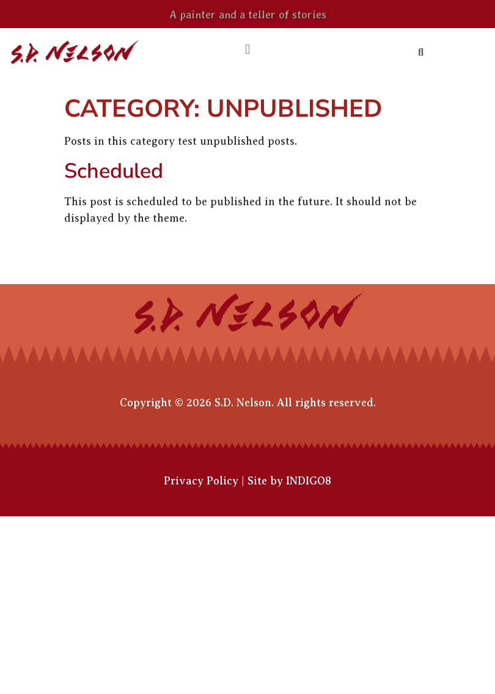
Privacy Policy (201, 481)
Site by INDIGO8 (289, 481)
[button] (247, 50)
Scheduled (113, 171)
